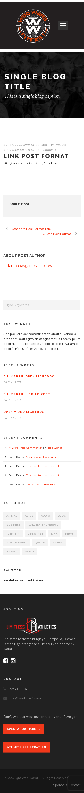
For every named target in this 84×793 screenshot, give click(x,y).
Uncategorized (23, 149)
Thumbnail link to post (26, 394)
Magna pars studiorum (41, 457)
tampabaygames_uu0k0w (28, 144)
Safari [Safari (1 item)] (57, 542)
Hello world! (54, 447)
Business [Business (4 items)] (13, 524)
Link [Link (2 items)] (54, 533)
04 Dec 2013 (12, 382)
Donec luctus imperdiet (41, 484)
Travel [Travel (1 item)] (11, 551)
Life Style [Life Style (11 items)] (35, 533)
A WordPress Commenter (25, 447)
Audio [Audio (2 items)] (45, 515)
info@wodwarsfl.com (25, 698)
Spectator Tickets (24, 728)
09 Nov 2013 (60, 144)
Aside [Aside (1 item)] (29, 515)
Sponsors (60, 785)
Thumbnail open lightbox (28, 376)
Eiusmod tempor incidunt (42, 466)
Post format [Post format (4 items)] (16, 542)
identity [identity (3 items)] (13, 533)
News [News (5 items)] (69, 533)
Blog (6, 149)
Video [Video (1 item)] (29, 551)
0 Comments (47, 149)
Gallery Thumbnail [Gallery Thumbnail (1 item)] (43, 524)
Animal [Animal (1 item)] (11, 515)
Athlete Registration (26, 747)
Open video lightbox (23, 411)
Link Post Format (36, 156)
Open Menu (63, 25)
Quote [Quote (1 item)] (40, 542)
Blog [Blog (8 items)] (62, 515)
